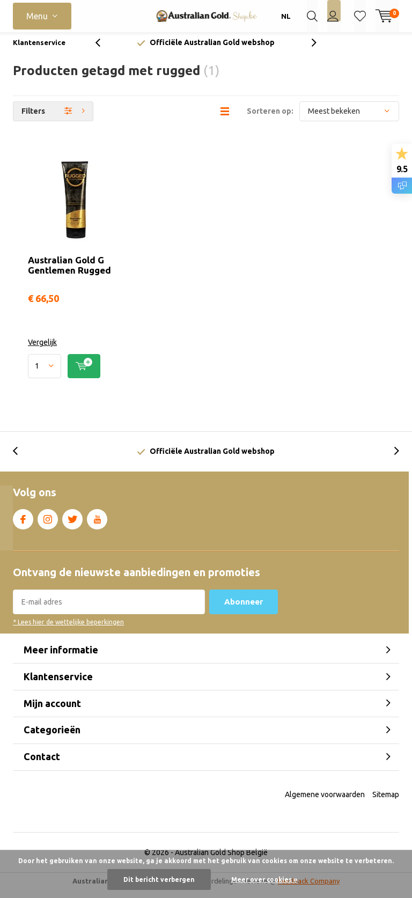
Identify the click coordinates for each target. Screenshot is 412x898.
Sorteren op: (270, 119)
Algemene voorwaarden (325, 802)
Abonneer (243, 609)
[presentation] (103, 51)
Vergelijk (42, 350)
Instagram (48, 525)
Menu (37, 16)
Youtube (97, 525)
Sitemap (385, 802)
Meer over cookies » (264, 879)
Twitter (72, 525)
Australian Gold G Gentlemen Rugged (69, 273)
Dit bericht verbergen (159, 879)
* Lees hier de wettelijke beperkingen (68, 630)
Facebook (23, 525)
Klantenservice (39, 50)
